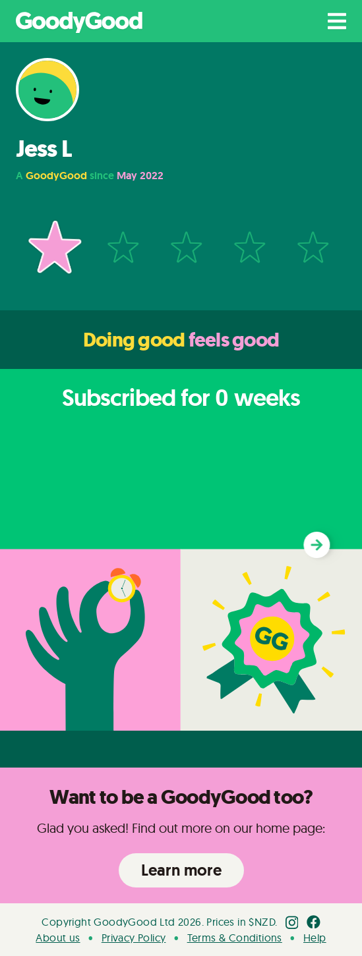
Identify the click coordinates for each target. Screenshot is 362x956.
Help (314, 937)
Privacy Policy (134, 937)
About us (58, 937)
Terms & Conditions (234, 937)
